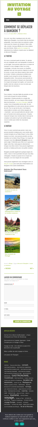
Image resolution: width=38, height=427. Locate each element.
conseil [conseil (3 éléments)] (25, 365)
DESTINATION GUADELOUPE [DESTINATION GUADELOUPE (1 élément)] (11, 369)
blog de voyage (8, 163)
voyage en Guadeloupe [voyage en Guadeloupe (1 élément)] (16, 400)
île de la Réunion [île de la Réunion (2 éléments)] (27, 406)
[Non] (35, 420)
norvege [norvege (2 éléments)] (28, 387)
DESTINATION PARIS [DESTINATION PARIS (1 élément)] (26, 369)
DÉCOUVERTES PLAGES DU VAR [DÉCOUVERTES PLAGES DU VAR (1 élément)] (13, 373)
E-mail (6, 309)
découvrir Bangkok (22, 263)
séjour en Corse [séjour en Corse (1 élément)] (20, 393)
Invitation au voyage (19, 7)
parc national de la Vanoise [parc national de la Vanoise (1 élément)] (10, 389)
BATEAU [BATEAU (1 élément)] (6, 365)
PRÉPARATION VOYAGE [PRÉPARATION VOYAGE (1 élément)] (14, 391)
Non (22, 424)
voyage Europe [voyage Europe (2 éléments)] (9, 402)
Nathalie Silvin (22, 33)
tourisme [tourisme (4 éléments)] (14, 395)
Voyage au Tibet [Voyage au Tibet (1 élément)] (20, 398)
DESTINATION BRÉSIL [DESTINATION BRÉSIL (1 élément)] (10, 367)
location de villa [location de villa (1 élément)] (17, 382)
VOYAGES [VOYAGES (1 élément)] (19, 402)
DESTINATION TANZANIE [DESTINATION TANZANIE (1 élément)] (10, 371)
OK (17, 424)
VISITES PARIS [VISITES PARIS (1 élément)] (24, 395)
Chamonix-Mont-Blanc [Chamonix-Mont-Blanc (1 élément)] (15, 365)
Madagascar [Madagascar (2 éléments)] (26, 382)
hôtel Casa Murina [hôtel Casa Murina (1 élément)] (19, 378)
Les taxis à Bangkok (22, 102)
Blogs (10, 263)
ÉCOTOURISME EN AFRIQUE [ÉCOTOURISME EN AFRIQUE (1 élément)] (11, 406)
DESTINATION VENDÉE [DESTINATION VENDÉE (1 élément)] (24, 371)
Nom (5, 303)
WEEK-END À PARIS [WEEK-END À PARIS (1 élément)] (28, 404)
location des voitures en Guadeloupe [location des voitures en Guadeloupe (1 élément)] (13, 380)
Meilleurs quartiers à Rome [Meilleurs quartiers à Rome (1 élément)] (10, 384)
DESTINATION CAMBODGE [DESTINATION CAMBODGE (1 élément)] (24, 367)
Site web (7, 315)
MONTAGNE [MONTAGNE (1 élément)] (22, 384)
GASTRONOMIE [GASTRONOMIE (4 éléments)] (20, 375)
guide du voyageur (23, 48)
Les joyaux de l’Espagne (11, 355)
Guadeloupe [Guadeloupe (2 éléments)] (8, 378)
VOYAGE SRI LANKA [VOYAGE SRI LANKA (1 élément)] (17, 404)
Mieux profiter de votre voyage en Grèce (16, 351)
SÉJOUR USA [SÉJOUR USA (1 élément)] (11, 393)
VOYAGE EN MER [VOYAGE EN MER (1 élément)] (28, 400)
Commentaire (9, 284)
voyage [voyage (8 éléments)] (9, 397)
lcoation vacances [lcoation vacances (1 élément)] (29, 378)
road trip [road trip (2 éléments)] (24, 391)
